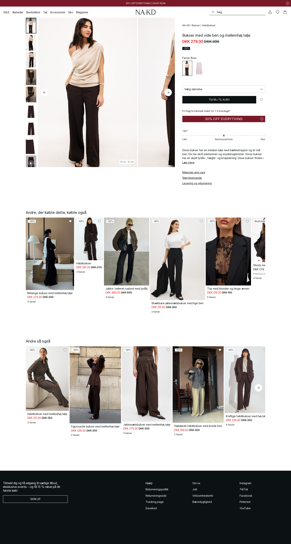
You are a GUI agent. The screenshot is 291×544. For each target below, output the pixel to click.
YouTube (245, 497)
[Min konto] (270, 12)
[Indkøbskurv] (285, 12)
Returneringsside (156, 484)
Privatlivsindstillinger (119, 538)
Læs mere (188, 162)
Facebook (246, 484)
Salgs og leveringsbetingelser (16, 538)
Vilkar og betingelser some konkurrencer (49, 538)
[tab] (31, 25)
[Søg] (237, 12)
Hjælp (149, 472)
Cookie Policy (102, 538)
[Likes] (278, 12)
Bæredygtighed (202, 491)
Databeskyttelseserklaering (82, 538)
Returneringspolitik (157, 478)
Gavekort (151, 497)
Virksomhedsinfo (202, 484)
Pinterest (245, 491)
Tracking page (155, 491)
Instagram (245, 472)
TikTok (244, 478)
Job (194, 478)
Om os (196, 472)
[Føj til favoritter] (261, 99)
